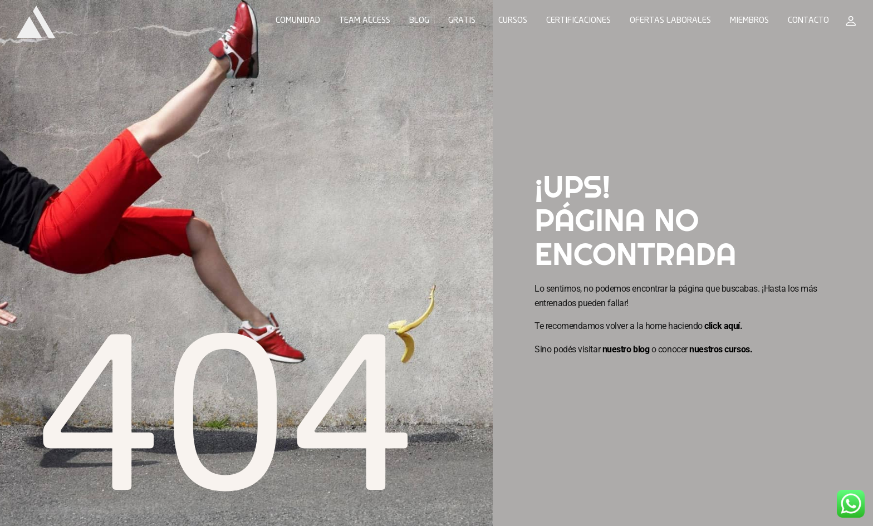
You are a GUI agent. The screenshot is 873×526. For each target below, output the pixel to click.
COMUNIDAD (298, 21)
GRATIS (461, 21)
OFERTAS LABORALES (670, 21)
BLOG (419, 21)
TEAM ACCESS (364, 21)
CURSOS (512, 21)
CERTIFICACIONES (578, 21)
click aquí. (723, 326)
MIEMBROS (749, 21)
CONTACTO (808, 21)
